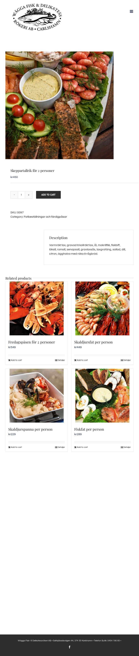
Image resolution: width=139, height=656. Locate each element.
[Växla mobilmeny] (132, 11)
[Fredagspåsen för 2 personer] (37, 308)
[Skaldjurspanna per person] (37, 396)
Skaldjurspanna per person (30, 429)
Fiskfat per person (89, 429)
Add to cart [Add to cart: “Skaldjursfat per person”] (82, 360)
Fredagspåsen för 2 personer (31, 341)
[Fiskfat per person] (103, 396)
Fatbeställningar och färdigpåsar (45, 216)
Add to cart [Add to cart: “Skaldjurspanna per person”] (16, 447)
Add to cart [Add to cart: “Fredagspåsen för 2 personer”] (16, 360)
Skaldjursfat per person (93, 341)
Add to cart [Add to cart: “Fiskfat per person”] (82, 447)
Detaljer (61, 360)
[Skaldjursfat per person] (103, 308)
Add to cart (48, 194)
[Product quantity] (21, 194)
